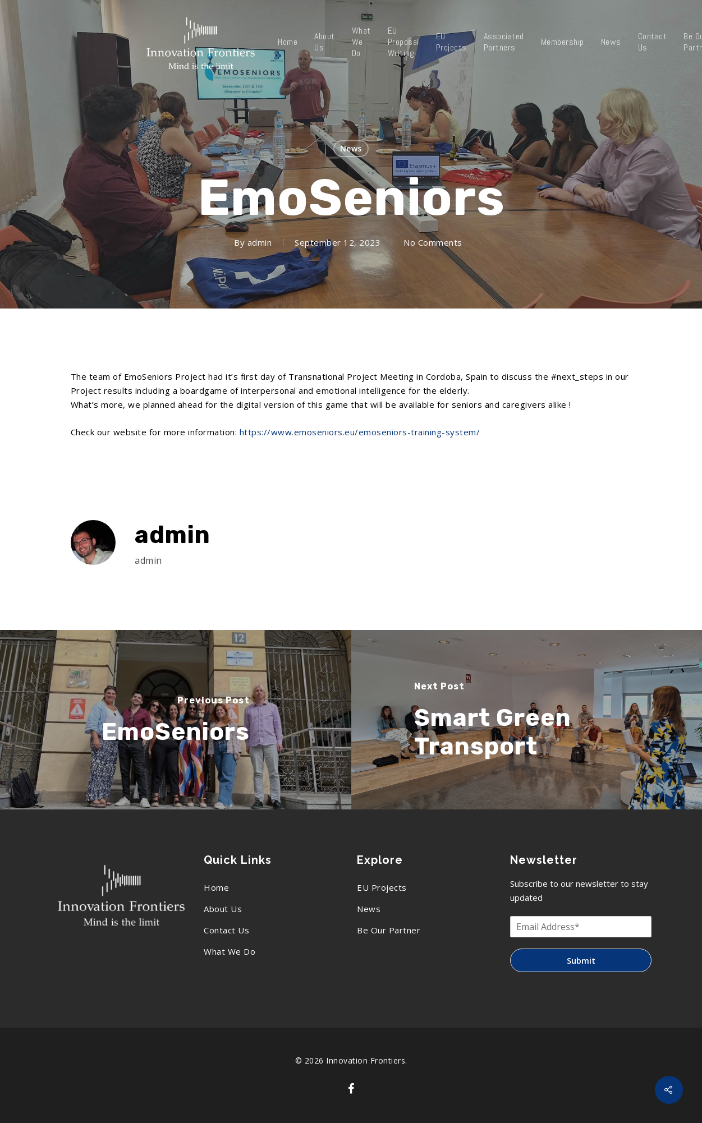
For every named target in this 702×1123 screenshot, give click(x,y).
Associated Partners (504, 42)
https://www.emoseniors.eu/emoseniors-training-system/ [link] (360, 432)
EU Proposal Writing (403, 42)
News (611, 42)
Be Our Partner (388, 930)
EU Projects (451, 42)
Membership (562, 42)
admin (259, 242)
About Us (324, 42)
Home (287, 42)
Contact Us (652, 42)
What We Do (361, 42)
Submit (581, 960)
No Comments (432, 242)
